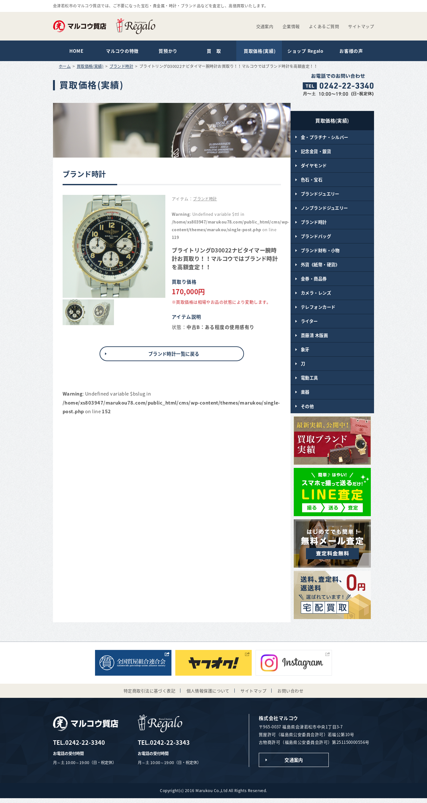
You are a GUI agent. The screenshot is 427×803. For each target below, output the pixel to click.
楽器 (305, 396)
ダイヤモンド (314, 166)
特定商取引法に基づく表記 (149, 695)
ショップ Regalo (305, 51)
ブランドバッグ (316, 238)
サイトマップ (361, 26)
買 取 (213, 51)
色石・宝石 (311, 181)
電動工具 (309, 381)
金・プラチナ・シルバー (324, 137)
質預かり (167, 51)
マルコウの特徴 (121, 51)
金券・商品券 (314, 281)
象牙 (305, 353)
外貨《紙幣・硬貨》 (320, 266)
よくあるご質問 (324, 26)
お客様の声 (350, 51)
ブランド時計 (121, 67)
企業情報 (291, 26)
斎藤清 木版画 (314, 338)
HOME (76, 51)
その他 (307, 410)
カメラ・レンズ (316, 295)
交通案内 (265, 26)
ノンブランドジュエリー (324, 209)
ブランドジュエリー (320, 195)
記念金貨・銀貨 (316, 152)
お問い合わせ (290, 695)
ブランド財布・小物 (320, 252)
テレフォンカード (318, 309)
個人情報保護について (208, 695)
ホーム (65, 67)
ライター (309, 324)
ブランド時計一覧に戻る (173, 354)
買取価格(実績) (259, 51)
